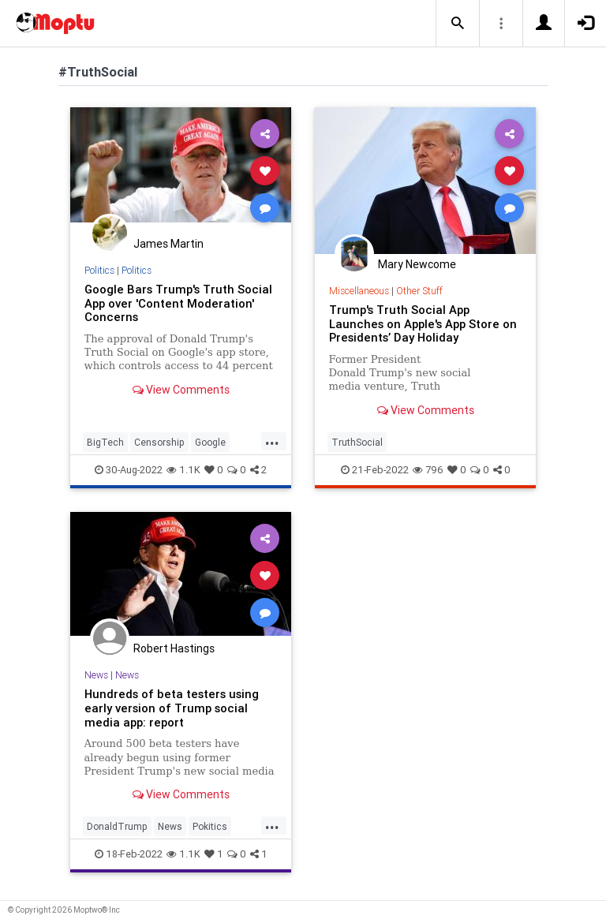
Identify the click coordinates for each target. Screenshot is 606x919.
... (272, 441)
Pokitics (210, 826)
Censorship (159, 442)
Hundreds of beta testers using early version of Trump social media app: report (171, 708)
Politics (99, 270)
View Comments (181, 390)
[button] (457, 24)
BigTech (105, 442)
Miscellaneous (359, 291)
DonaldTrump (117, 826)
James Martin (168, 244)
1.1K (183, 469)
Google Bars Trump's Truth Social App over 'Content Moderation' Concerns (178, 303)
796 (428, 469)
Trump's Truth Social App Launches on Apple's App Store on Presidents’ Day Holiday (423, 324)
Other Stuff (419, 291)
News (96, 675)
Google (210, 442)
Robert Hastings (174, 648)
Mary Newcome (417, 264)
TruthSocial (357, 442)
